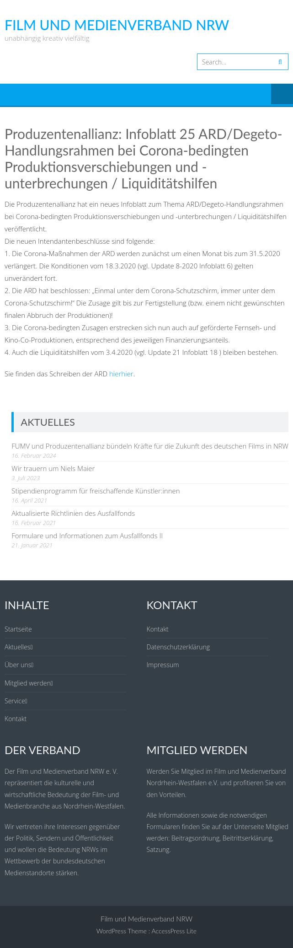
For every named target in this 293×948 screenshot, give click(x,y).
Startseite (18, 629)
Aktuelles (17, 647)
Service (15, 700)
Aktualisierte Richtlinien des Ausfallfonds (73, 513)
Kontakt (16, 718)
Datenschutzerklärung (178, 647)
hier (115, 373)
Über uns (18, 664)
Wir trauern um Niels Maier (53, 468)
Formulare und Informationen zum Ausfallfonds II (87, 535)
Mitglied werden (28, 683)
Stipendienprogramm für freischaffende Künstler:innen (95, 490)
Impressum (163, 664)
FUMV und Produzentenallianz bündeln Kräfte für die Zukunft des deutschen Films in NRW (149, 445)
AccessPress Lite (174, 931)
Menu (282, 95)
